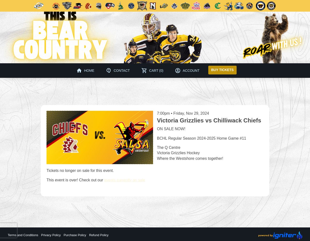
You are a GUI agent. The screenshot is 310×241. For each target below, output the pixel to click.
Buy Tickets (222, 70)
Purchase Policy (75, 235)
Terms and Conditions (23, 235)
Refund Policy (98, 235)
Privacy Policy (51, 235)
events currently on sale (124, 180)
